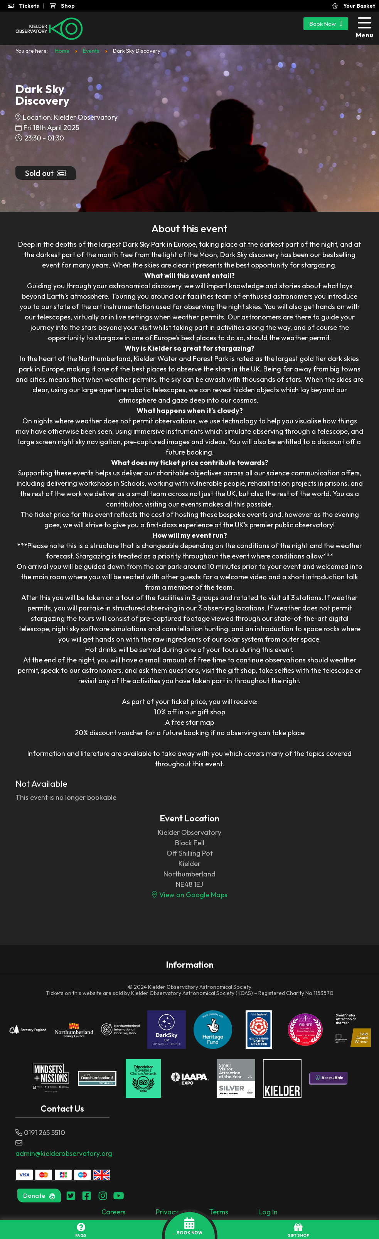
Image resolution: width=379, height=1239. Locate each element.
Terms (218, 1211)
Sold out (45, 173)
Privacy (167, 1211)
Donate (39, 1195)
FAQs (80, 1230)
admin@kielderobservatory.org (63, 1153)
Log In (268, 1211)
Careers (113, 1211)
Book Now (325, 23)
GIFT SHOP (298, 1230)
